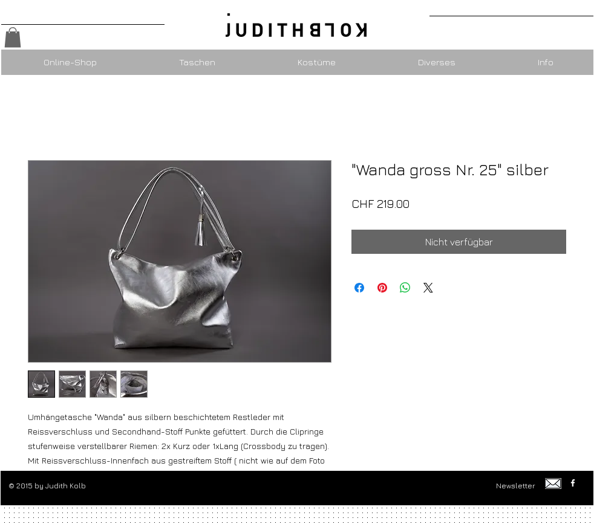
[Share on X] (428, 287)
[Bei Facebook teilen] (359, 287)
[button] (12, 37)
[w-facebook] (573, 483)
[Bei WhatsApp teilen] (405, 287)
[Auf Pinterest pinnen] (382, 287)
